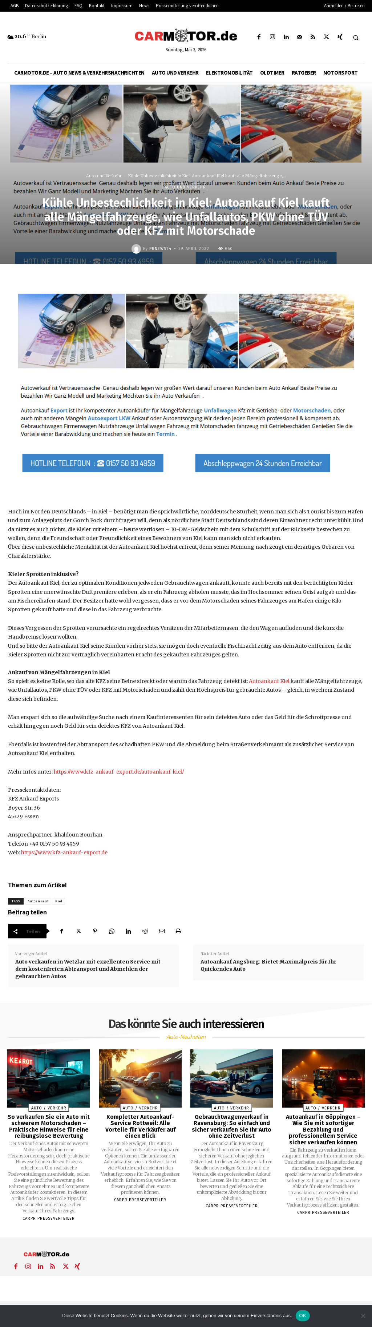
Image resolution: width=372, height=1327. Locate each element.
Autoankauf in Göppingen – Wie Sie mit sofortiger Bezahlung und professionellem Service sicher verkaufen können (323, 1129)
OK (302, 1315)
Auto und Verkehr (104, 175)
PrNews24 (160, 248)
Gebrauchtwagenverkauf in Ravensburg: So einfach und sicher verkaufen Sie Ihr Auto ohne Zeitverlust (231, 1126)
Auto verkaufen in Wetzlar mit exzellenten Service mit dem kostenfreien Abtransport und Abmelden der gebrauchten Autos (88, 968)
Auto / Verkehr (48, 1108)
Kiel (58, 901)
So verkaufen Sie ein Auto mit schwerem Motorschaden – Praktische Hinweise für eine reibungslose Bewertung (49, 1126)
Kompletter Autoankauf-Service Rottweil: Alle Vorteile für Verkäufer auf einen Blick (140, 1126)
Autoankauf (38, 901)
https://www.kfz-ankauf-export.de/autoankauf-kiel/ (119, 771)
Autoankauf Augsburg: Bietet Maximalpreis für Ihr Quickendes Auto (268, 965)
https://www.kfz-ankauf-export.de (64, 852)
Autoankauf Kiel (269, 681)
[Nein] (363, 1315)
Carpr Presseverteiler (49, 1218)
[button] (356, 37)
